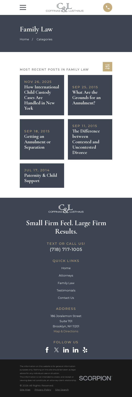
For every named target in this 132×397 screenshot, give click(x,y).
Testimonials (66, 290)
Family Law (66, 283)
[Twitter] (56, 350)
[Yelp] (85, 350)
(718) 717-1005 (66, 249)
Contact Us (66, 298)
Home (66, 268)
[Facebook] (47, 350)
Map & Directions (66, 331)
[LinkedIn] (66, 350)
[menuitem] (25, 390)
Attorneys (66, 275)
